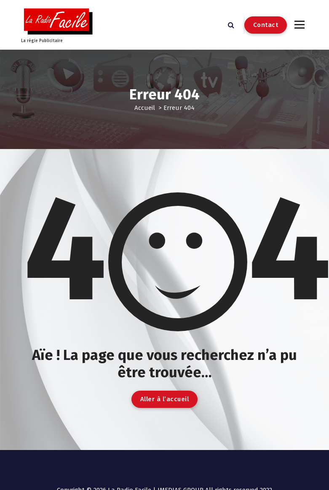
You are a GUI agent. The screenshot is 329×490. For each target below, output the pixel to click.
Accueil (144, 108)
